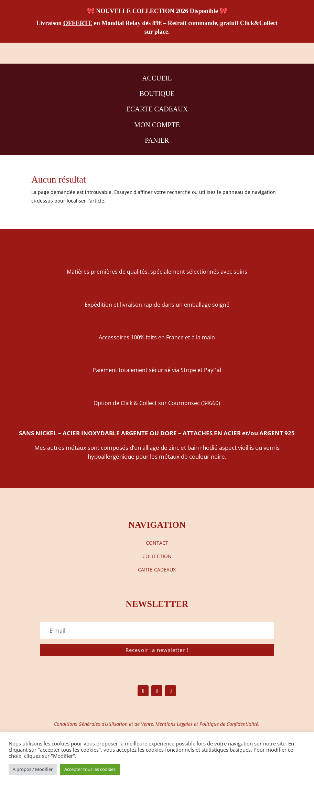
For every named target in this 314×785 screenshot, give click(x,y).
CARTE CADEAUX (157, 569)
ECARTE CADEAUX (157, 109)
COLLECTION (157, 556)
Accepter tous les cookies (90, 769)
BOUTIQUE (156, 93)
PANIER (157, 140)
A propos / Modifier (33, 769)
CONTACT (157, 542)
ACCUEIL (157, 78)
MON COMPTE (157, 125)
